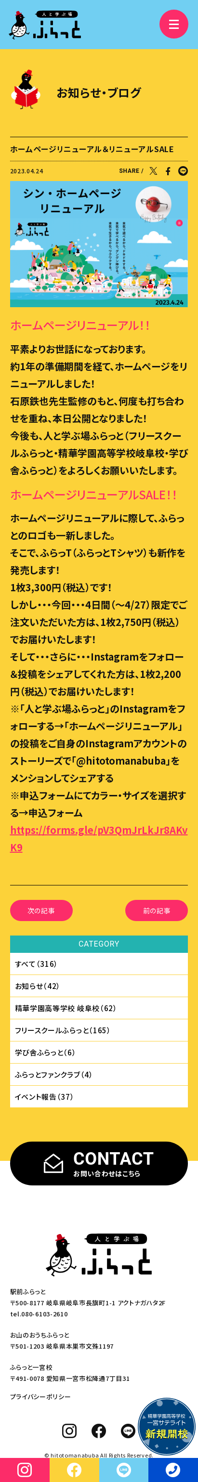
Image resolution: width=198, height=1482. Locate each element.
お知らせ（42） (38, 986)
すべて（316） (37, 964)
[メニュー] (173, 24)
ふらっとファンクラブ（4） (54, 1074)
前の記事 (157, 910)
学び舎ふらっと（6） (46, 1052)
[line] (128, 1431)
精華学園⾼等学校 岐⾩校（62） (66, 1008)
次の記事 (41, 910)
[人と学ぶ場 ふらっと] (45, 25)
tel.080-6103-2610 (39, 1313)
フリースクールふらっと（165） (63, 1030)
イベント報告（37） (45, 1097)
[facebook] (99, 1431)
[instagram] (69, 1431)
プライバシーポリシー (40, 1396)
